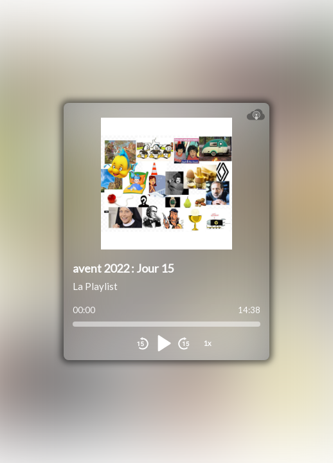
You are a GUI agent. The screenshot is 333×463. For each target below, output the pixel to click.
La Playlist (95, 286)
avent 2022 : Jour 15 (123, 268)
